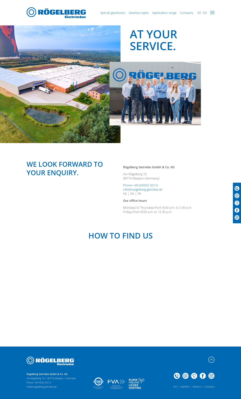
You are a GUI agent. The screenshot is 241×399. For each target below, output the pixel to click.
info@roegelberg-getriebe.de (142, 189)
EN (205, 13)
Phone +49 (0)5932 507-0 (140, 185)
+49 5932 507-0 (42, 382)
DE (199, 13)
